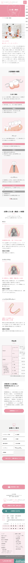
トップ (2, 533)
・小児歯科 (17, 540)
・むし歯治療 (17, 537)
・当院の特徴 (3, 549)
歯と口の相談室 (4, 539)
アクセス (3, 545)
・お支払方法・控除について (6, 551)
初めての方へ (4, 535)
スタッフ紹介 (4, 541)
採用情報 (3, 543)
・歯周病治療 (17, 538)
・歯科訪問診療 (18, 549)
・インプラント (18, 544)
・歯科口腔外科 (18, 541)
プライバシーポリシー (6, 552)
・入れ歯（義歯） (18, 543)
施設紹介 (3, 537)
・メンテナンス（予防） (19, 535)
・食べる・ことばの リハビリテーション (19, 547)
